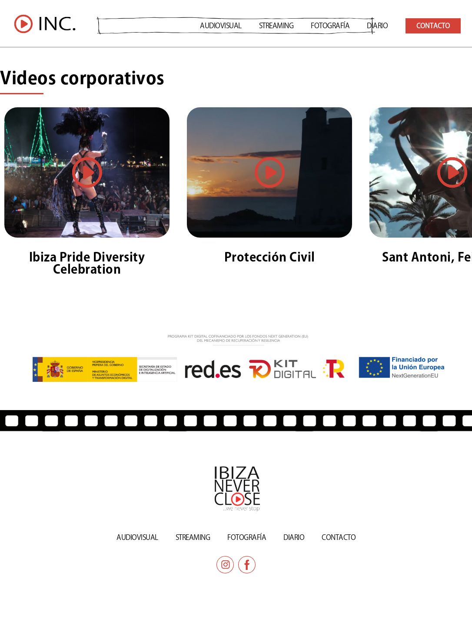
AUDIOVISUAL (221, 25)
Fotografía (330, 25)
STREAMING (276, 25)
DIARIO (377, 25)
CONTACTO (339, 536)
